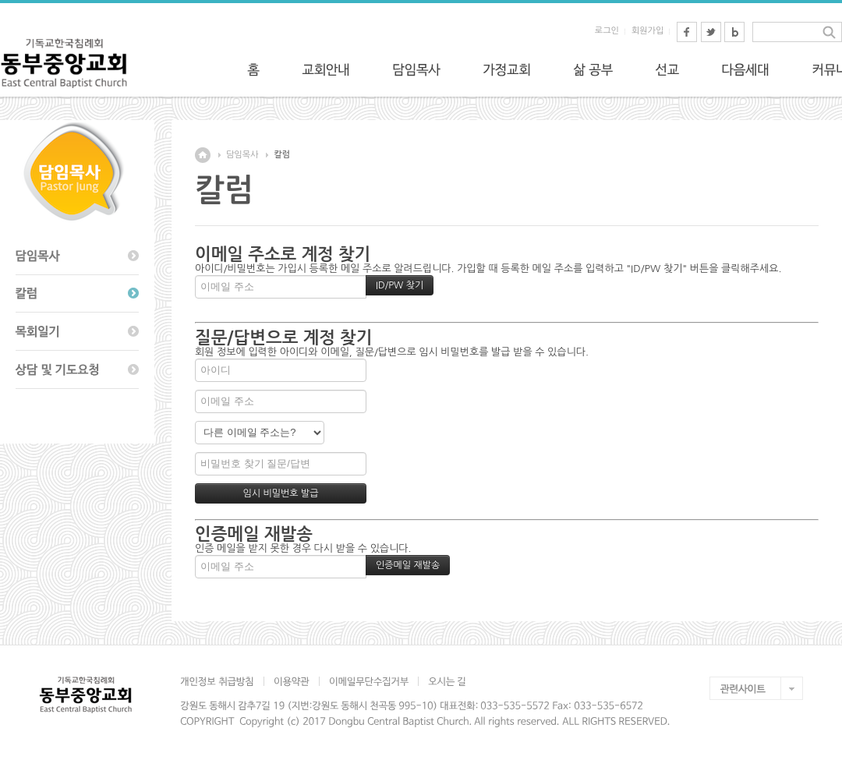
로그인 (607, 31)
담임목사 (242, 154)
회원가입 (647, 31)
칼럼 (282, 154)
